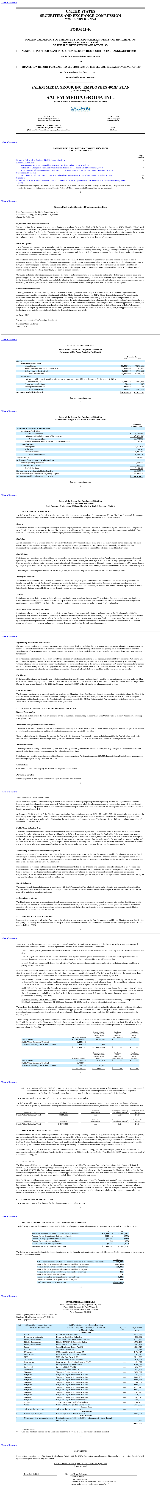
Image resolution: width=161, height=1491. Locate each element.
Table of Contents (9, 2)
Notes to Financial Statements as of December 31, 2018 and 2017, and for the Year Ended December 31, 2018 (67, 170)
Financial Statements (25, 163)
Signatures (20, 178)
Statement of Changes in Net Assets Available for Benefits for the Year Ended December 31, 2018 (62, 168)
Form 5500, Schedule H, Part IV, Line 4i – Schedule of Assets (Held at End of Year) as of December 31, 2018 (67, 175)
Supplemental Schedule (26, 173)
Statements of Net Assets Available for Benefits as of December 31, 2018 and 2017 (56, 165)
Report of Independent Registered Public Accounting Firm (40, 160)
